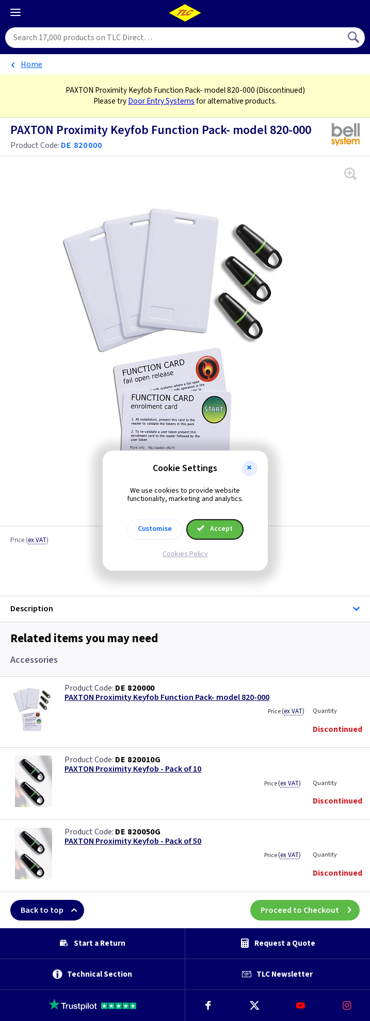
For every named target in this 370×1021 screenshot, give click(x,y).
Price (29, 541)
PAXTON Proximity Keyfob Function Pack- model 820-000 (167, 697)
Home (31, 64)
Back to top (52, 910)
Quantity (325, 711)
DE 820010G (138, 759)
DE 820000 (135, 688)
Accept (215, 529)
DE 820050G (138, 832)
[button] (250, 468)
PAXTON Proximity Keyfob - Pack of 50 (133, 841)
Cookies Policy (185, 554)
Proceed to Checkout (310, 910)
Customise (155, 529)
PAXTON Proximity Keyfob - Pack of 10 (133, 769)
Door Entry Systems (161, 101)
